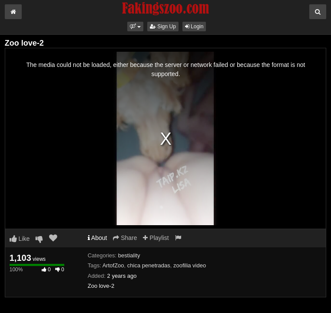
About (97, 237)
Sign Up (163, 26)
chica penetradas (148, 265)
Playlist (156, 237)
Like (20, 238)
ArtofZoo (113, 265)
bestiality (129, 255)
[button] (135, 26)
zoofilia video (189, 265)
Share (125, 237)
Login (194, 26)
